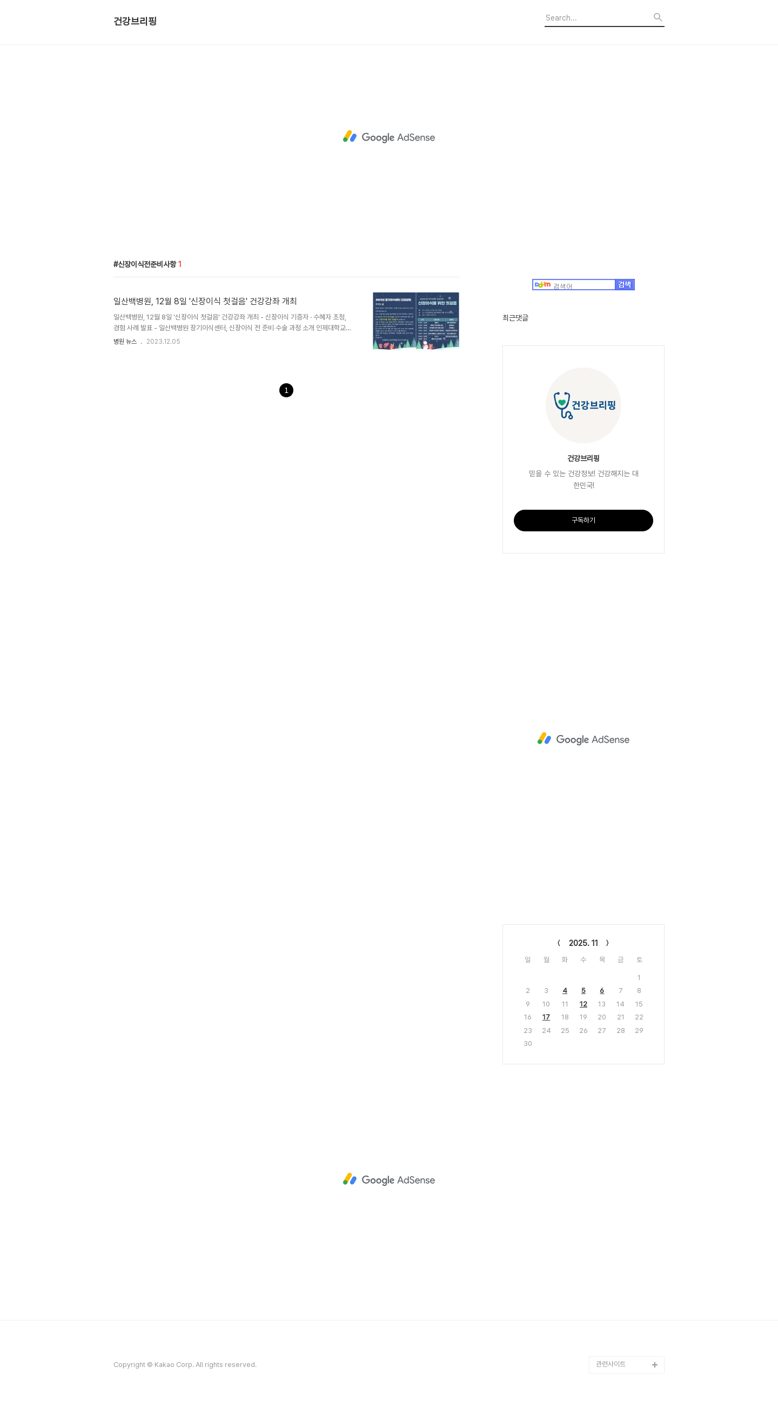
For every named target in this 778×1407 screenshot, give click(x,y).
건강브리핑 (135, 21)
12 (583, 1004)
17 (546, 1017)
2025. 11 (583, 943)
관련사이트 (611, 1364)
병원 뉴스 (125, 341)
